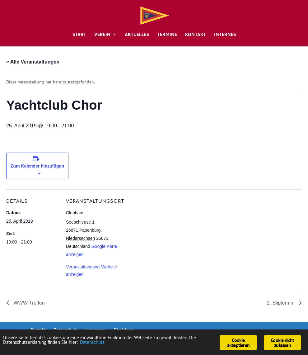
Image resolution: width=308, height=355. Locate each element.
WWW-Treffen (28, 302)
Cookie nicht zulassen (282, 342)
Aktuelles (137, 34)
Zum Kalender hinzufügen (37, 165)
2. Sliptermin (281, 302)
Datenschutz (115, 343)
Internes (225, 34)
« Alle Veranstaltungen (32, 61)
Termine (167, 34)
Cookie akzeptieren (238, 342)
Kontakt (195, 34)
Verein (102, 34)
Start (79, 34)
